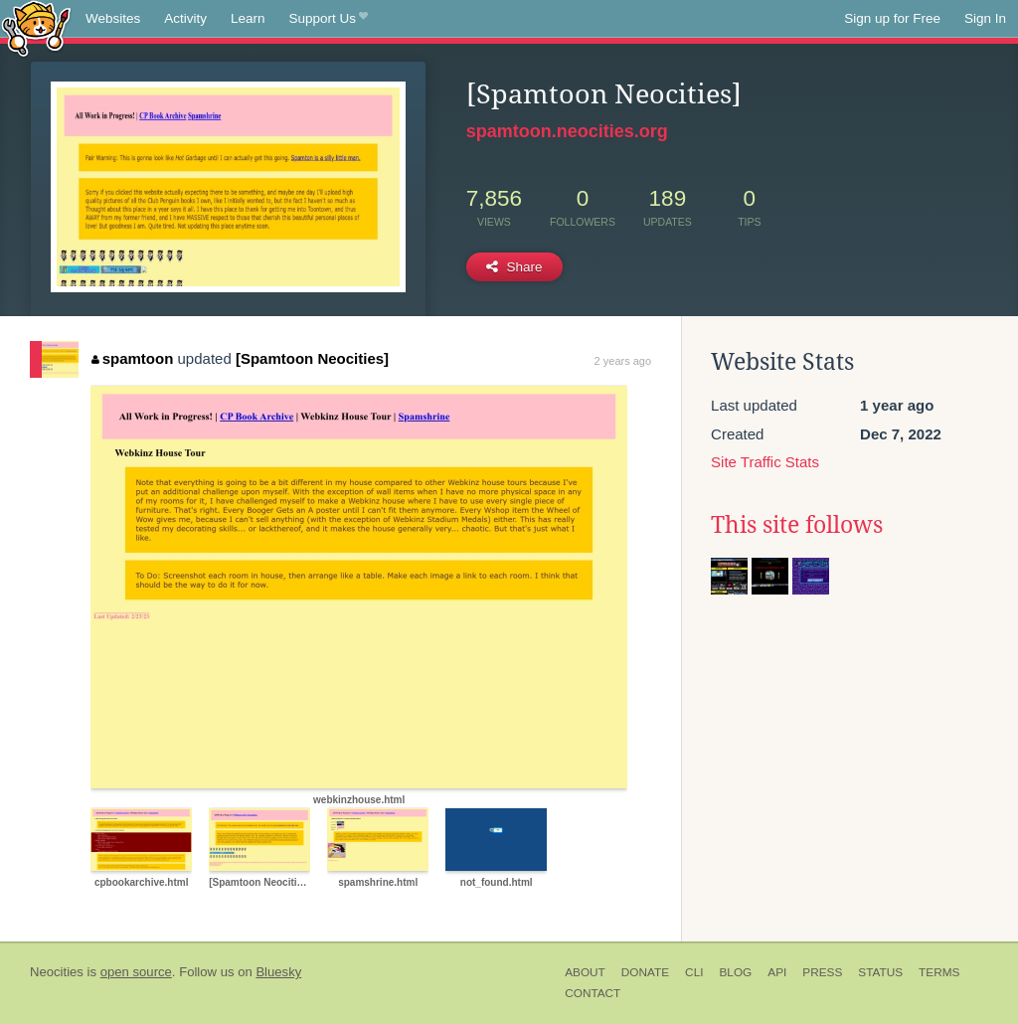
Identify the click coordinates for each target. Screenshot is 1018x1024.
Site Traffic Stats (765, 461)
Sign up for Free (892, 18)
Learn (248, 18)
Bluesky (278, 971)
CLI (694, 972)
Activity (185, 18)
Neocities (57, 971)
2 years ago (622, 361)
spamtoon (132, 358)
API (776, 972)
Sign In (985, 18)
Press (822, 972)
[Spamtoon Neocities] (312, 358)
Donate (645, 972)
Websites (112, 18)
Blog (735, 972)
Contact (592, 993)
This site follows (797, 525)
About (585, 972)
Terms (939, 972)
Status (880, 972)
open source (136, 971)
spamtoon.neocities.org (567, 131)
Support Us (328, 19)
